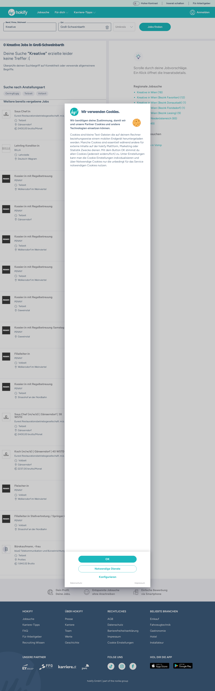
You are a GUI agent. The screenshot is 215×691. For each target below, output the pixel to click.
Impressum (140, 583)
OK (107, 559)
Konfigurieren (107, 577)
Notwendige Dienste (107, 568)
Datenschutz (76, 583)
